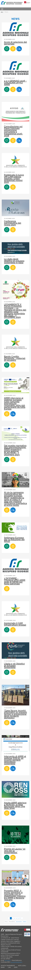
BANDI (3, 967)
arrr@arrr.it (8, 960)
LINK (9, 967)
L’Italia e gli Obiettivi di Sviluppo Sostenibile (14, 666)
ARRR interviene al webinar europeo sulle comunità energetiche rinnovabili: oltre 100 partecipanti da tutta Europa (14, 403)
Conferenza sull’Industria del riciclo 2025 (12, 223)
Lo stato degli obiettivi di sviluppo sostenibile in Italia (14, 261)
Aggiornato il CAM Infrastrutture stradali (15, 624)
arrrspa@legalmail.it (16, 962)
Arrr (2, 12)
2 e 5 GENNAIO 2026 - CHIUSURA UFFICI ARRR (15, 83)
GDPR (15, 967)
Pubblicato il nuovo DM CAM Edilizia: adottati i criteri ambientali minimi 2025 (14, 178)
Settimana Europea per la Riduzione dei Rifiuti (14, 539)
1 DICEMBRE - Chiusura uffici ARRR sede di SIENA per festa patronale (14, 581)
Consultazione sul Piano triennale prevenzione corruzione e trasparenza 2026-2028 (13, 131)
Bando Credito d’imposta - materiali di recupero (14, 358)
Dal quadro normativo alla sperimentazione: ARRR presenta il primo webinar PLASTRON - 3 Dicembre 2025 (15, 450)
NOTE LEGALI (22, 965)
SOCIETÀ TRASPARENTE (8, 965)
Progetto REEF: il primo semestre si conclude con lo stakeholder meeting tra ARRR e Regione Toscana (15, 895)
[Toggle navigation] (2, 8)
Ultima (24, 921)
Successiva (19, 921)
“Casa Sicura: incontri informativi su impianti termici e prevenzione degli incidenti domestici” (15, 714)
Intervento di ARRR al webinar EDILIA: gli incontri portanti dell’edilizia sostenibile (15, 760)
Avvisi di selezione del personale (15, 43)
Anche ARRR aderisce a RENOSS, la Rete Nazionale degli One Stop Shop (15, 805)
